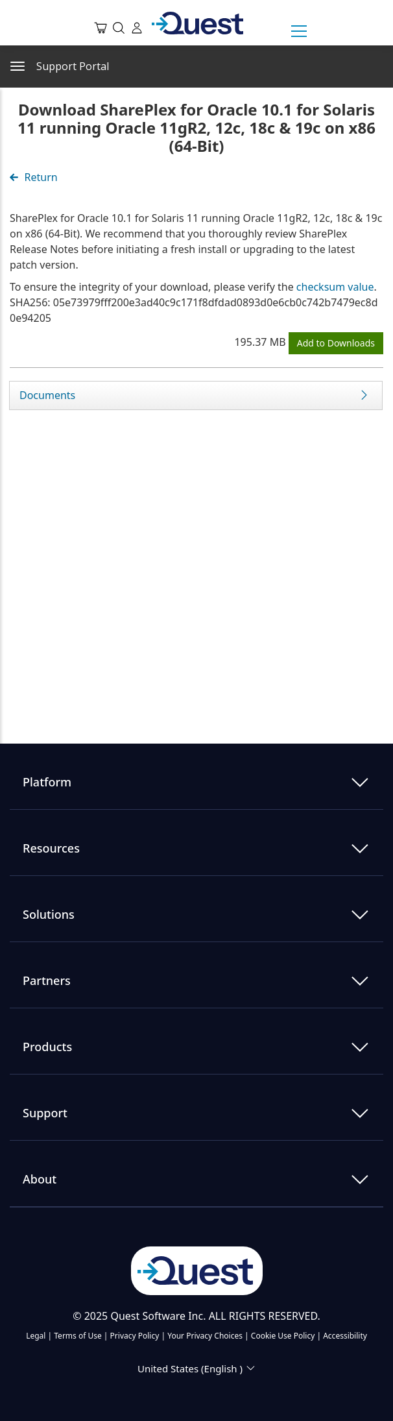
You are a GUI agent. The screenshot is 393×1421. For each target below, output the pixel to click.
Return (34, 177)
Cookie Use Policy (283, 1335)
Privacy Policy (135, 1335)
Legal (35, 1335)
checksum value (335, 287)
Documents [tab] (47, 395)
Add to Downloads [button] (336, 343)
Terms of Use (77, 1335)
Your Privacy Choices (205, 1335)
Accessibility (345, 1335)
